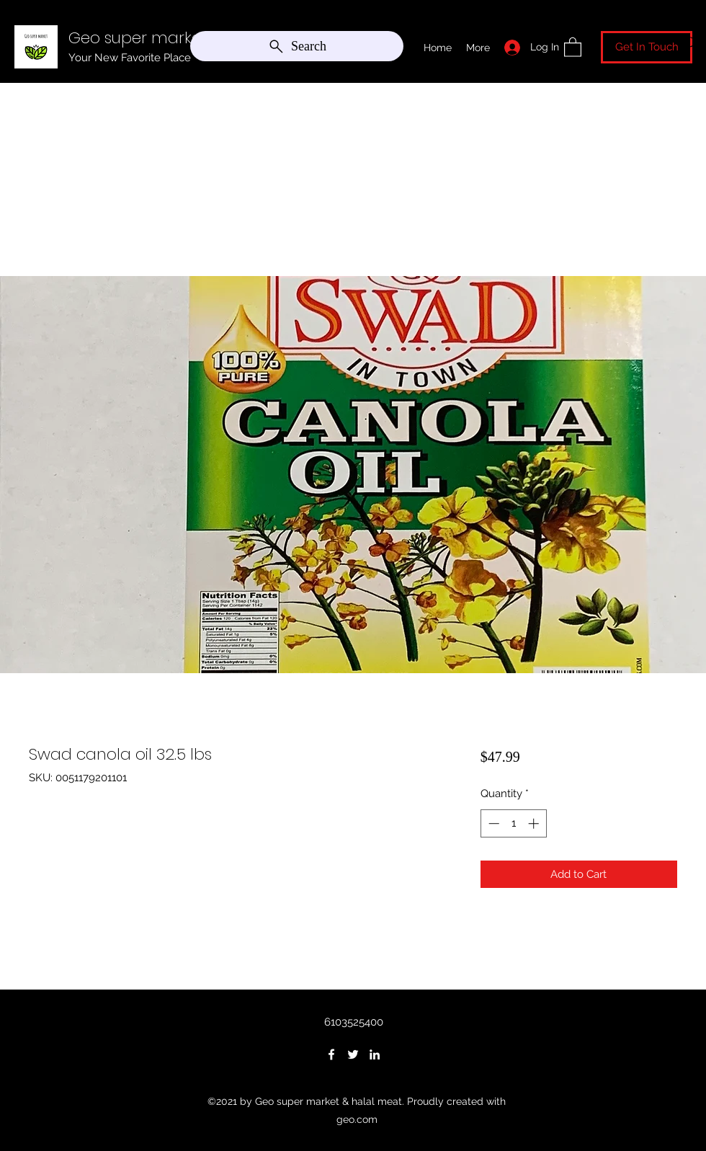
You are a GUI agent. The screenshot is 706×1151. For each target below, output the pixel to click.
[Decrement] (492, 823)
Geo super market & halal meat (189, 38)
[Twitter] (353, 1054)
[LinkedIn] (374, 1054)
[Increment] (535, 823)
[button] (572, 46)
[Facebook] (331, 1054)
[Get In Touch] (646, 47)
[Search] (296, 46)
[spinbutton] (513, 823)
